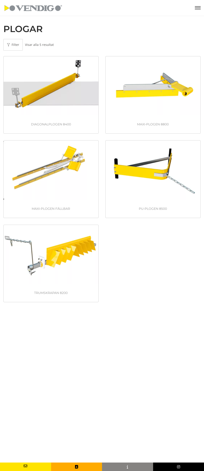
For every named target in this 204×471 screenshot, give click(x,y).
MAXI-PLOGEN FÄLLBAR (51, 209)
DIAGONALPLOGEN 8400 (51, 124)
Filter (13, 45)
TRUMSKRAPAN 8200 (51, 293)
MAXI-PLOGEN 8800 (153, 124)
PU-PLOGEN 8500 (153, 209)
